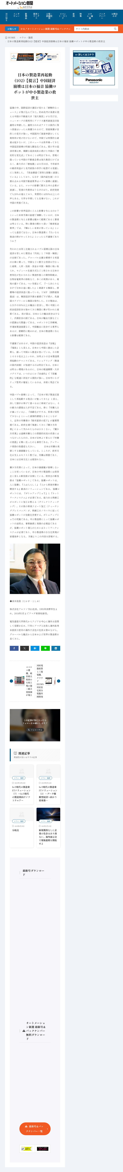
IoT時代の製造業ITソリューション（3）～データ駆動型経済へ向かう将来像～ (48, 793)
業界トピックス (36, 16)
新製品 (26, 16)
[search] (115, 28)
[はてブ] (35, 648)
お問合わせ (114, 14)
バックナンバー (102, 16)
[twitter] (24, 648)
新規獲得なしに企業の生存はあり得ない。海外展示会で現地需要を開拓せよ (48, 837)
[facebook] (14, 648)
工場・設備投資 (49, 16)
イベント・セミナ (63, 16)
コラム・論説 (90, 16)
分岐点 (15, 830)
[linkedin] (55, 648)
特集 (81, 14)
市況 (74, 14)
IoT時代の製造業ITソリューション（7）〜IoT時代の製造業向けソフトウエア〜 (21, 793)
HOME (6, 17)
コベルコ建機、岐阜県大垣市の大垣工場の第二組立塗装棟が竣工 (29, 681)
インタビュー (16, 14)
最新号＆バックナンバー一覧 (34, 1129)
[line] (45, 648)
